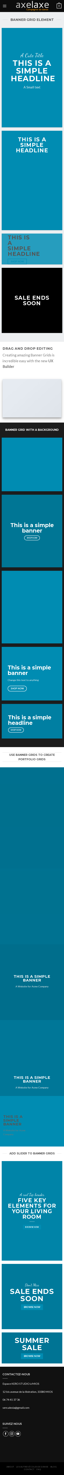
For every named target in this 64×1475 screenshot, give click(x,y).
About (10, 1466)
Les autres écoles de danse (32, 1466)
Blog (54, 1466)
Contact (29, 1469)
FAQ (39, 1469)
